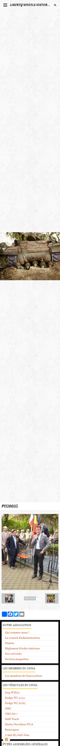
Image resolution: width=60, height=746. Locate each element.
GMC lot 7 (11, 713)
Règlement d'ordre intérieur (22, 648)
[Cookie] (6, 739)
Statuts (9, 643)
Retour (30, 598)
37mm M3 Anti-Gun (17, 734)
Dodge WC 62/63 (15, 703)
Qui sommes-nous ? (17, 632)
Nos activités (13, 653)
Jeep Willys (12, 692)
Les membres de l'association (23, 675)
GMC (8, 708)
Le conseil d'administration (22, 637)
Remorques (12, 729)
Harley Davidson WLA (19, 724)
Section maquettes (17, 659)
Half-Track (12, 719)
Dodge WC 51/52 (15, 697)
